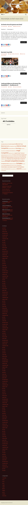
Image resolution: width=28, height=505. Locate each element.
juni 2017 (3, 388)
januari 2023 (4, 290)
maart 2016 (4, 415)
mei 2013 (3, 470)
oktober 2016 (4, 402)
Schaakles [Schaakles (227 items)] (21, 161)
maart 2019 (4, 354)
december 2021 (5, 310)
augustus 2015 (4, 427)
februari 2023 (4, 288)
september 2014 (5, 447)
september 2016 (5, 404)
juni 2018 (3, 368)
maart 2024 (4, 265)
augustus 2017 (4, 386)
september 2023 (5, 276)
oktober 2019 (4, 343)
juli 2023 (3, 279)
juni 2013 (3, 468)
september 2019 (5, 345)
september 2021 (5, 315)
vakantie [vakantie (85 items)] (18, 169)
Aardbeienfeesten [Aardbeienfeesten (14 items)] (4, 144)
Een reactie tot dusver (6, 46)
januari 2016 (4, 418)
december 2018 (5, 359)
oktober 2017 (4, 383)
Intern (3, 483)
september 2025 (5, 238)
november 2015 (5, 422)
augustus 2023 (4, 277)
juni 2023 (3, 281)
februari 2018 (4, 375)
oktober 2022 (4, 295)
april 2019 (4, 352)
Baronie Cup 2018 (6, 52)
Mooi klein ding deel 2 (6, 189)
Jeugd (10, 53)
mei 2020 (3, 331)
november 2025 (5, 235)
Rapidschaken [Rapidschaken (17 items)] (17, 159)
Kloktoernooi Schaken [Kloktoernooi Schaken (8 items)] (18, 156)
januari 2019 (4, 358)
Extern (3, 479)
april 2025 (4, 244)
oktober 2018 (4, 363)
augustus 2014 (4, 449)
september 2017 (5, 384)
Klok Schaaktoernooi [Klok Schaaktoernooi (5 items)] (11, 156)
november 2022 (5, 293)
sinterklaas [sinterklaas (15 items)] (19, 165)
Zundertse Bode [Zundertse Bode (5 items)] (3, 170)
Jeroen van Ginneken (17, 86)
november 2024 (5, 252)
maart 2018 (4, 374)
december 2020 (5, 322)
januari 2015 (4, 440)
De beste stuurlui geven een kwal (11, 24)
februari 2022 (4, 308)
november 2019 (5, 342)
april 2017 (4, 392)
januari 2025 (4, 249)
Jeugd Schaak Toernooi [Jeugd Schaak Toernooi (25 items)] (19, 153)
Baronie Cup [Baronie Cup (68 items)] (19, 144)
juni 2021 (3, 317)
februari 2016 (4, 416)
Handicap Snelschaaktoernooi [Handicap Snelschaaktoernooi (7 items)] (11, 150)
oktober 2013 (4, 465)
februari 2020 (4, 336)
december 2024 (5, 251)
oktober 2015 (4, 424)
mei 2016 (3, 411)
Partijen (3, 490)
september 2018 (5, 365)
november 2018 (5, 361)
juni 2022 (3, 301)
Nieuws (3, 488)
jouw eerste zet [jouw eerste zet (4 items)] (10, 154)
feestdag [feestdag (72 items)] (18, 148)
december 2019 (5, 340)
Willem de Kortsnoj (17, 26)
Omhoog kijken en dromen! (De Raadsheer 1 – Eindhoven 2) (11, 84)
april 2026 (4, 228)
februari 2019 (4, 356)
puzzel (3, 492)
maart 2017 (4, 393)
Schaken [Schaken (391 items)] (19, 163)
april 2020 (4, 333)
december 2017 (5, 379)
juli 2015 (3, 429)
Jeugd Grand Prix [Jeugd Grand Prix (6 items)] (11, 153)
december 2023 (5, 270)
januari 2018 (4, 377)
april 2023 (4, 285)
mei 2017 (3, 390)
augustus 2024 (4, 258)
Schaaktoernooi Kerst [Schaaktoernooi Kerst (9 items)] (12, 163)
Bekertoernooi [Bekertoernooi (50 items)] (5, 146)
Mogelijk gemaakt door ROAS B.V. (7, 502)
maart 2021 (4, 320)
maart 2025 (4, 245)
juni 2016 (3, 409)
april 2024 (4, 263)
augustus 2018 (4, 367)
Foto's (3, 481)
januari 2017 (4, 397)
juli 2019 (3, 347)
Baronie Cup (23, 53)
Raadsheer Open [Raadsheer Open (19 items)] (10, 159)
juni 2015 (3, 431)
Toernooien (17, 53)
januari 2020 (4, 338)
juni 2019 (3, 349)
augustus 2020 (4, 329)
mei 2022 (3, 302)
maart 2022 (4, 306)
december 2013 (5, 461)
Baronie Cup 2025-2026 (6, 190)
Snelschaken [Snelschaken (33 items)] (4, 167)
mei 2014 (3, 452)
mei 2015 (3, 433)
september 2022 (5, 297)
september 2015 (5, 425)
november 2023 (5, 272)
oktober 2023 (4, 274)
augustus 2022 (4, 299)
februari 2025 (4, 247)
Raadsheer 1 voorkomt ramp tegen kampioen (7, 202)
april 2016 (4, 413)
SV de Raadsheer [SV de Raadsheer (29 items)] (20, 167)
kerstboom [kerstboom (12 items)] (14, 154)
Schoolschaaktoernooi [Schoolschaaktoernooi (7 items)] (7, 165)
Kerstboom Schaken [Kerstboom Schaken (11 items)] (20, 154)
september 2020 (5, 327)
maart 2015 (4, 436)
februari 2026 (4, 231)
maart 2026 (4, 229)
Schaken (10, 26)
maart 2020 (4, 334)
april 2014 (4, 454)
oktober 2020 (4, 326)
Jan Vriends (4, 55)
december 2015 (5, 420)
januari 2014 (4, 459)
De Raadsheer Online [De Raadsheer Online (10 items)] (13, 146)
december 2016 (5, 399)
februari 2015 (4, 438)
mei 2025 (3, 242)
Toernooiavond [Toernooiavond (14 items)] (7, 168)
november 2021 (5, 311)
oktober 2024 (4, 254)
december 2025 (5, 233)
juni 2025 (3, 240)
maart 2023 (4, 286)
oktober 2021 (4, 313)
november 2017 (5, 381)
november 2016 (5, 400)
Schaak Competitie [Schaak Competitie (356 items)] (11, 161)
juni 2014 (3, 450)
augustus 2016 (4, 406)
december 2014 (5, 441)
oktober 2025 (4, 236)
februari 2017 (4, 395)
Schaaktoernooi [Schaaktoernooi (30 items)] (4, 163)
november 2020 (5, 324)
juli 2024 (3, 260)
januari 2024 (4, 269)
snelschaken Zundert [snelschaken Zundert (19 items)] (11, 167)
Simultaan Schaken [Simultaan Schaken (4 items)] (14, 165)
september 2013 (5, 466)
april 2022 (4, 304)
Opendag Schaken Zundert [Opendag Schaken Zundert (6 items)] (18, 157)
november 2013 (5, 463)
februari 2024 (4, 267)
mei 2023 (3, 283)
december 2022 (5, 292)
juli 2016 (3, 408)
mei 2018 (3, 370)
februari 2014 (4, 457)
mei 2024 (3, 261)
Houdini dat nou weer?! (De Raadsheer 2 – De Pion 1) (7, 211)
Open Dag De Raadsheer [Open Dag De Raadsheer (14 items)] (9, 157)
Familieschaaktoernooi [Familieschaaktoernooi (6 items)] (12, 148)
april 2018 (4, 372)
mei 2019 (3, 351)
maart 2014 (4, 456)
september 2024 (5, 256)
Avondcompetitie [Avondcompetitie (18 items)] (12, 144)
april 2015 (4, 434)
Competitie (4, 477)
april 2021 (4, 318)
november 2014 (5, 443)
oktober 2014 (4, 445)
